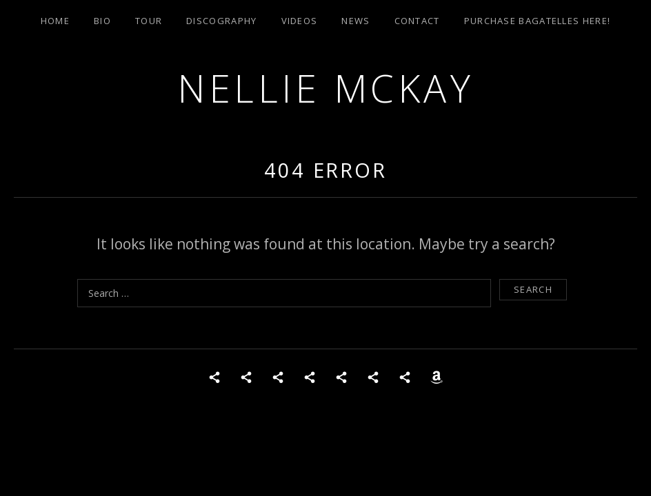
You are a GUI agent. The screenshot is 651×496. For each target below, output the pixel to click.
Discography (221, 20)
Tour (148, 20)
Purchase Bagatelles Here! (537, 20)
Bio (102, 20)
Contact (417, 20)
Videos (299, 20)
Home (55, 20)
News (355, 20)
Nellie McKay (325, 88)
